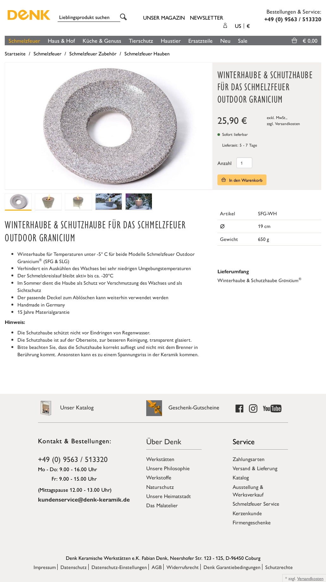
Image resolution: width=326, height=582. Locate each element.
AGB (157, 567)
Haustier (171, 40)
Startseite (15, 53)
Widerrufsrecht (182, 567)
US (242, 25)
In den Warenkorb (242, 180)
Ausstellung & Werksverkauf (248, 490)
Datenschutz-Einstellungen (119, 567)
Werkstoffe (158, 477)
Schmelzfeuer (24, 40)
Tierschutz (141, 40)
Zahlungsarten (249, 459)
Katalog (241, 477)
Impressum (45, 567)
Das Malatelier (162, 505)
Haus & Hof (61, 40)
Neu (225, 40)
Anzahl (224, 163)
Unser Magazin (164, 17)
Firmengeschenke (252, 522)
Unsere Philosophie (168, 468)
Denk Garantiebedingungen (232, 567)
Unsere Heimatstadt (168, 496)
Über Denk (163, 441)
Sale (243, 40)
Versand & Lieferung (255, 468)
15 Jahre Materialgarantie (43, 311)
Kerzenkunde (247, 513)
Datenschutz (73, 567)
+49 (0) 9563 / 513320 (73, 458)
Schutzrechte (279, 567)
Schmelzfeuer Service (256, 503)
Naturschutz (160, 486)
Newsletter (206, 17)
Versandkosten (287, 123)
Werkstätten (160, 459)
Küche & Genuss (102, 40)
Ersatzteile (200, 40)
